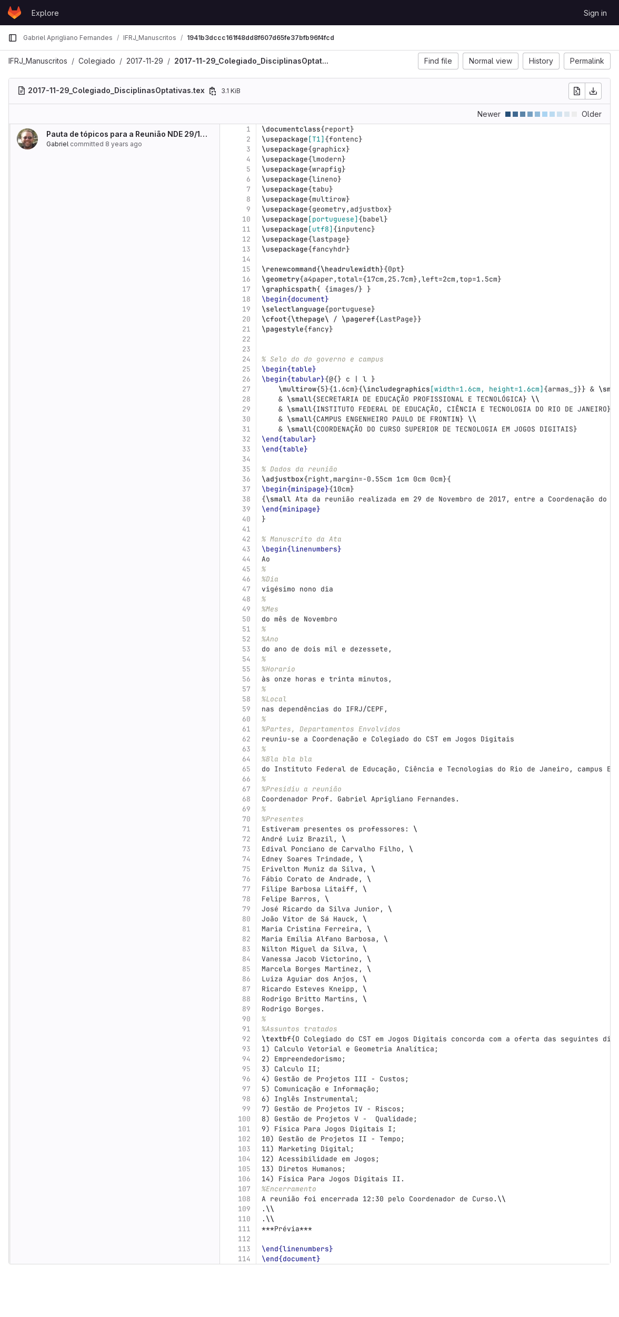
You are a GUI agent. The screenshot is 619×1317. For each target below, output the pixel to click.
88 (246, 998)
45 (246, 569)
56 (246, 679)
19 (246, 309)
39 (246, 509)
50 (246, 619)
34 (246, 459)
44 (246, 559)
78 (246, 898)
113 (244, 1248)
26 (246, 379)
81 (246, 928)
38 (246, 499)
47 (246, 589)
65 (246, 769)
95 (246, 1068)
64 (246, 759)
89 (246, 1008)
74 (246, 858)
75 (246, 868)
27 (246, 389)
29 (246, 409)
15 (246, 269)
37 (246, 489)
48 (246, 599)
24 (246, 359)
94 (246, 1058)
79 (246, 908)
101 (244, 1128)
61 (246, 729)
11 (246, 229)
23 (246, 349)
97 (246, 1088)
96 (246, 1078)
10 (246, 219)
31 (246, 429)
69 (246, 809)
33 (246, 449)
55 (246, 669)
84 (246, 958)
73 (246, 849)
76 (246, 878)
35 (246, 469)
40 (246, 519)
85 (246, 968)
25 (246, 369)
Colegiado (96, 60)
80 (246, 918)
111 (244, 1228)
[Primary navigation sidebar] (12, 37)
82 (246, 938)
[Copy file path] (212, 91)
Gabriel (57, 144)
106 (244, 1178)
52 (246, 639)
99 (246, 1108)
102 (244, 1138)
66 (246, 779)
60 (246, 719)
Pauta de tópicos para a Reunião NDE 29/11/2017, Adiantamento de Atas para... (189, 133)
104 (244, 1158)
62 (246, 739)
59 (246, 709)
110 (244, 1218)
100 (244, 1118)
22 (246, 339)
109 (244, 1208)
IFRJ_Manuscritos (37, 60)
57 (246, 689)
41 (246, 529)
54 (246, 659)
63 (246, 749)
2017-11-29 (144, 60)
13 (246, 249)
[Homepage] (14, 12)
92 (246, 1038)
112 (244, 1238)
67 (246, 789)
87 (246, 988)
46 (246, 579)
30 (246, 419)
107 (244, 1188)
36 (246, 479)
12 (246, 239)
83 (246, 948)
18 (246, 299)
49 (246, 609)
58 (246, 699)
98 (246, 1098)
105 (244, 1168)
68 (246, 799)
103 (244, 1148)
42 (246, 539)
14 (246, 259)
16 (246, 279)
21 (246, 329)
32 (246, 439)
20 (246, 319)
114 (244, 1258)
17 (246, 289)
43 (246, 549)
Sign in (595, 12)
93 (246, 1048)
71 (246, 829)
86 (246, 978)
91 (246, 1028)
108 (244, 1198)
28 (246, 399)
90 (246, 1018)
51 (246, 629)
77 (246, 888)
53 (246, 649)
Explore (45, 12)
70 (246, 819)
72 (246, 839)
